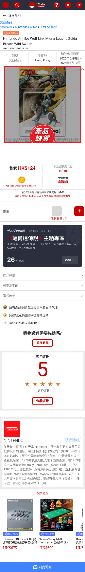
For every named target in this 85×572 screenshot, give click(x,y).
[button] (40, 140)
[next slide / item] (82, 105)
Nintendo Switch (26, 27)
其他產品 (6, 22)
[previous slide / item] (3, 105)
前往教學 (42, 343)
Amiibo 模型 (48, 27)
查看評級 (42, 401)
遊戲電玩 (6, 27)
